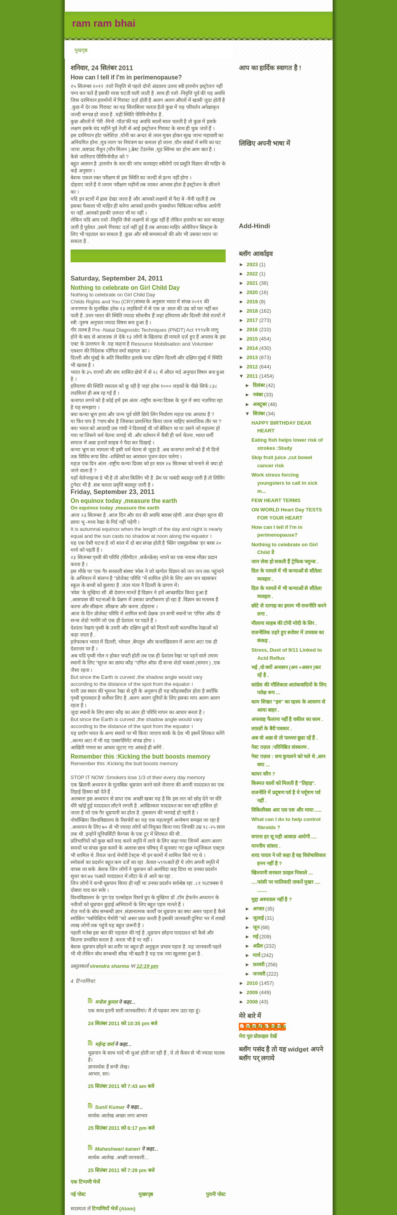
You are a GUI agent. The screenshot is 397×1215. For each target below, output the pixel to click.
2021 (253, 283)
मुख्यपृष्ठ (145, 1194)
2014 (253, 348)
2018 (253, 311)
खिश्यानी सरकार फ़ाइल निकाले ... (281, 873)
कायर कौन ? (263, 774)
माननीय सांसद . (265, 846)
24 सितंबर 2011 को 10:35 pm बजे (122, 1023)
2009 (253, 992)
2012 (253, 367)
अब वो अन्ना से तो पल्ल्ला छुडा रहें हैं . (284, 738)
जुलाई (259, 918)
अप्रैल (258, 946)
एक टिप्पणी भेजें (85, 1182)
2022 (253, 274)
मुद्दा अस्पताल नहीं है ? (271, 899)
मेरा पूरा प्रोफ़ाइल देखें (258, 1036)
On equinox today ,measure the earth (124, 500)
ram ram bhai (103, 23)
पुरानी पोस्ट (216, 1194)
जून (257, 927)
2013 (253, 357)
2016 (253, 329)
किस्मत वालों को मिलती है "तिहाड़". (283, 783)
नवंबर (258, 395)
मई (256, 937)
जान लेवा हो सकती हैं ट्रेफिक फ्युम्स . (284, 561)
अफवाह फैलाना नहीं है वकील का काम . (287, 719)
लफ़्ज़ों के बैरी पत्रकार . (271, 728)
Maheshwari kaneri (117, 1149)
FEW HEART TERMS (275, 500)
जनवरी (260, 974)
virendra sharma (266, 1026)
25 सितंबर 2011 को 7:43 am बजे (121, 1086)
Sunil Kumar (110, 1107)
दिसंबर (259, 385)
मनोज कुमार (106, 1002)
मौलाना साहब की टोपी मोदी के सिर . (284, 623)
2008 (253, 1002)
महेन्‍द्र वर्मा (104, 1044)
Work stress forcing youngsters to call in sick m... (284, 483)
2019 (253, 302)
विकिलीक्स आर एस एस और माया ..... (286, 810)
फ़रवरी (259, 964)
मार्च (257, 955)
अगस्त (259, 909)
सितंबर (259, 413)
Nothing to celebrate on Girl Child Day (125, 287)
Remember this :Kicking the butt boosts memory (140, 756)
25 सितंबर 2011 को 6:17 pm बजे (121, 1128)
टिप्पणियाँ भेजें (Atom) (113, 1209)
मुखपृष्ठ (81, 50)
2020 (253, 292)
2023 (253, 264)
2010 (253, 983)
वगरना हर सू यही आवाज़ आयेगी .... (283, 837)
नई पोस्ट (78, 1194)
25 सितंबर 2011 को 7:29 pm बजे (121, 1170)
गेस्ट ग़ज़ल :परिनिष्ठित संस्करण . (280, 747)
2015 (253, 339)
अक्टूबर (260, 404)
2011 (253, 376)
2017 (253, 320)
